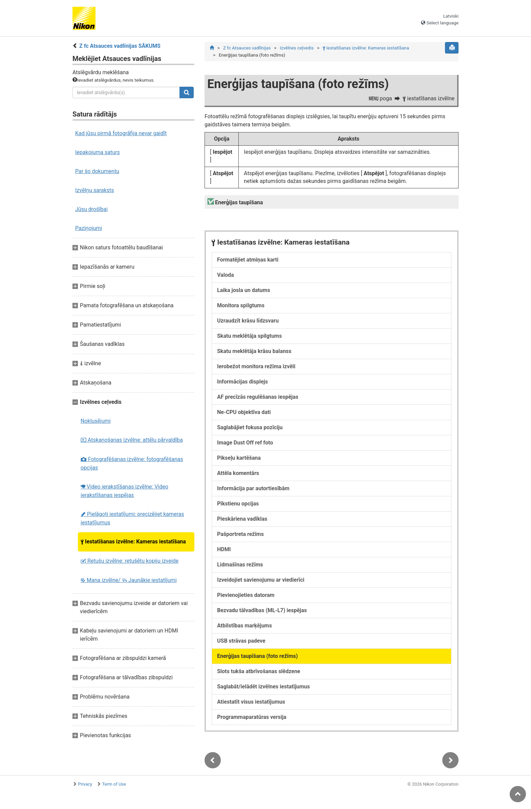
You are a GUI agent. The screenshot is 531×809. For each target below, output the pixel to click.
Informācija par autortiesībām (253, 488)
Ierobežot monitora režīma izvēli (256, 366)
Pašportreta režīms (240, 534)
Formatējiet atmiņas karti (247, 259)
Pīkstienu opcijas (238, 503)
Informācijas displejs (242, 381)
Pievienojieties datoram (245, 595)
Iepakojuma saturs (97, 152)
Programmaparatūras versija (251, 717)
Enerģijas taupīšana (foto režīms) (257, 656)
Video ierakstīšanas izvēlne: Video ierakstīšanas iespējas (124, 490)
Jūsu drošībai (91, 209)
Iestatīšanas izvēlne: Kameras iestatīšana (133, 541)
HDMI (224, 549)
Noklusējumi (96, 421)
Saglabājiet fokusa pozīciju (249, 427)
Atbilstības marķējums (244, 625)
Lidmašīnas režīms (240, 564)
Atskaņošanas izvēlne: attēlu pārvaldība (132, 440)
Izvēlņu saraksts (94, 190)
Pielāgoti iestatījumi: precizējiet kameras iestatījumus (132, 518)
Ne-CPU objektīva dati (244, 412)
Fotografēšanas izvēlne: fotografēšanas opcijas (132, 463)
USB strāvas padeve (241, 641)
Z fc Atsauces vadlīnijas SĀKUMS (120, 46)
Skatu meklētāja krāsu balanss (254, 351)
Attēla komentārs (238, 473)
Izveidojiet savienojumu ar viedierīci (260, 580)
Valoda (225, 275)
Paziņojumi (88, 228)
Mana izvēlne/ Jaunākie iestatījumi (129, 580)
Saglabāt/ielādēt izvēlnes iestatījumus (263, 686)
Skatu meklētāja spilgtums (249, 336)
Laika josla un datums (243, 290)
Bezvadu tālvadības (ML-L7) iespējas (262, 610)
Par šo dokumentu (97, 171)
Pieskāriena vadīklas (242, 519)
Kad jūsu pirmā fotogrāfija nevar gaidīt (121, 133)
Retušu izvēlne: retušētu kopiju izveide (129, 561)
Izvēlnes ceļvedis (297, 47)
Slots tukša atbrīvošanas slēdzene (258, 671)
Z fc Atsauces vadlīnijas (247, 47)
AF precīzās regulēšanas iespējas (257, 397)
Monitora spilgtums (240, 305)
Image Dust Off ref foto (245, 442)
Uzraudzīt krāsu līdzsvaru (248, 320)
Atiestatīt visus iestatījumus (251, 702)
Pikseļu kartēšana (239, 458)
